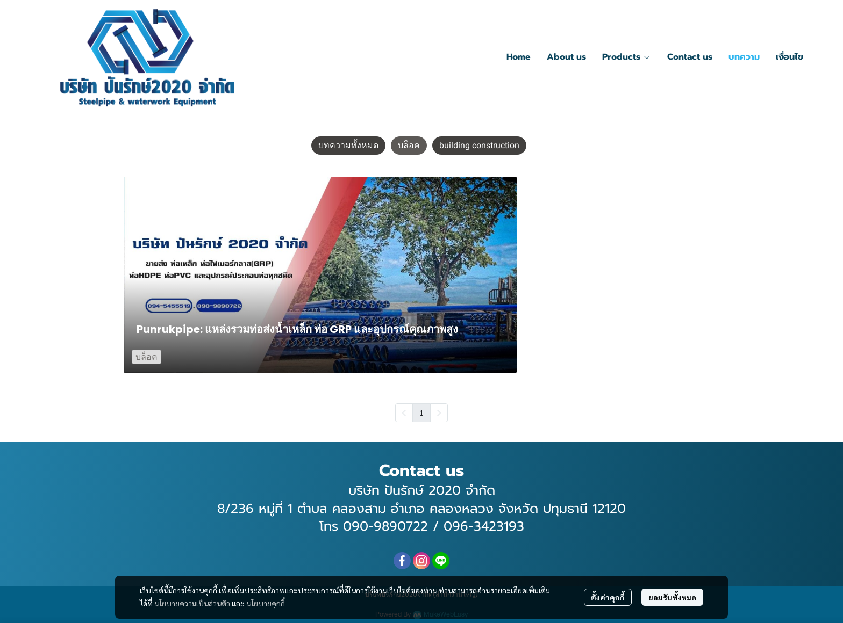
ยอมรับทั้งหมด (672, 597)
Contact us (689, 56)
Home (518, 56)
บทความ (744, 56)
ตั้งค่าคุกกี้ (608, 597)
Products (626, 56)
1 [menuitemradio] (421, 412)
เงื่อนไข (789, 56)
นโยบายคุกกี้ (265, 603)
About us (566, 56)
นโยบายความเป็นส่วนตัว (192, 603)
